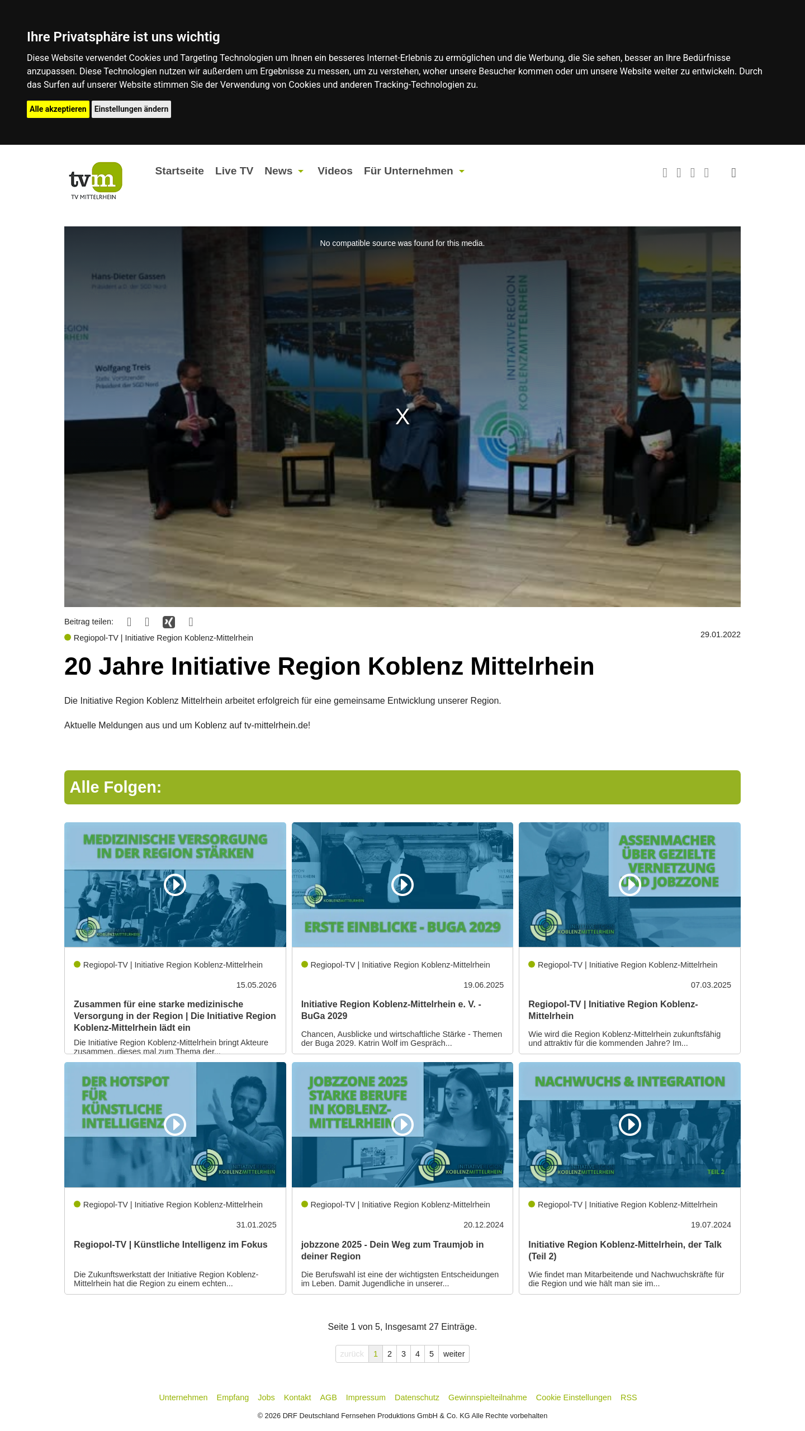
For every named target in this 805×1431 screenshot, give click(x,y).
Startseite (179, 171)
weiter (454, 1353)
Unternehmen (183, 1397)
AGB (328, 1397)
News (278, 171)
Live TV (234, 171)
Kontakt (297, 1397)
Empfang (233, 1397)
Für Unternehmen (408, 171)
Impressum (366, 1397)
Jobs (266, 1397)
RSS (629, 1397)
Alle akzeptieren (58, 109)
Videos (335, 171)
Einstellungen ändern (131, 109)
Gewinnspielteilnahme (487, 1397)
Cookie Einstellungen (574, 1397)
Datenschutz (417, 1397)
